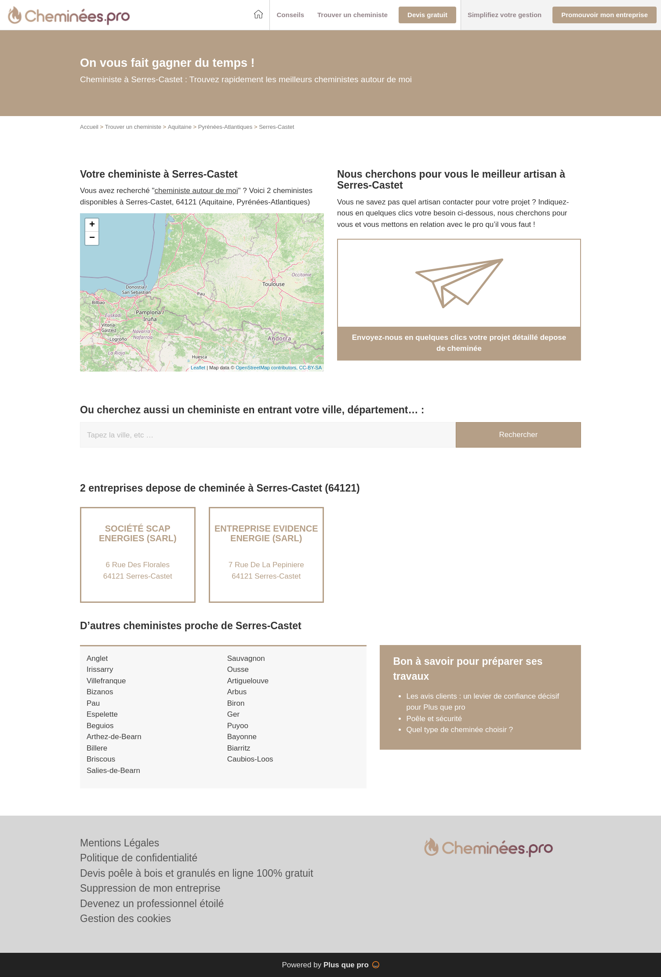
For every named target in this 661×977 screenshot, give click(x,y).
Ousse (238, 679)
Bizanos (100, 701)
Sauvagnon (246, 667)
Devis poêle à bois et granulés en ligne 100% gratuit (196, 873)
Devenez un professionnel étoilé (152, 903)
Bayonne (242, 746)
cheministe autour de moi (196, 200)
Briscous (101, 769)
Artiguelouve (248, 690)
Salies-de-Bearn (113, 780)
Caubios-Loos (250, 769)
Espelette (102, 724)
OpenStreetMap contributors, (267, 377)
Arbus (237, 701)
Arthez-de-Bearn (114, 746)
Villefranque (106, 690)
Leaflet (198, 377)
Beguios (100, 735)
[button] (290, 15)
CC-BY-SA (310, 377)
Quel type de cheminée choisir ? (459, 739)
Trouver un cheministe (133, 136)
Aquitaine (180, 136)
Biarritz (239, 757)
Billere (97, 757)
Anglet (97, 667)
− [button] (92, 247)
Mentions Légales (119, 843)
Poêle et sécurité (434, 728)
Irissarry (100, 679)
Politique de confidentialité (138, 858)
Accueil (89, 136)
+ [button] (92, 234)
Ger (233, 724)
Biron (236, 712)
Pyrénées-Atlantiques (225, 136)
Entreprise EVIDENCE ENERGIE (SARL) (266, 542)
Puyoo (237, 735)
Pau (93, 712)
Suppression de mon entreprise (150, 888)
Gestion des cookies (125, 918)
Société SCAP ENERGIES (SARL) (138, 542)
